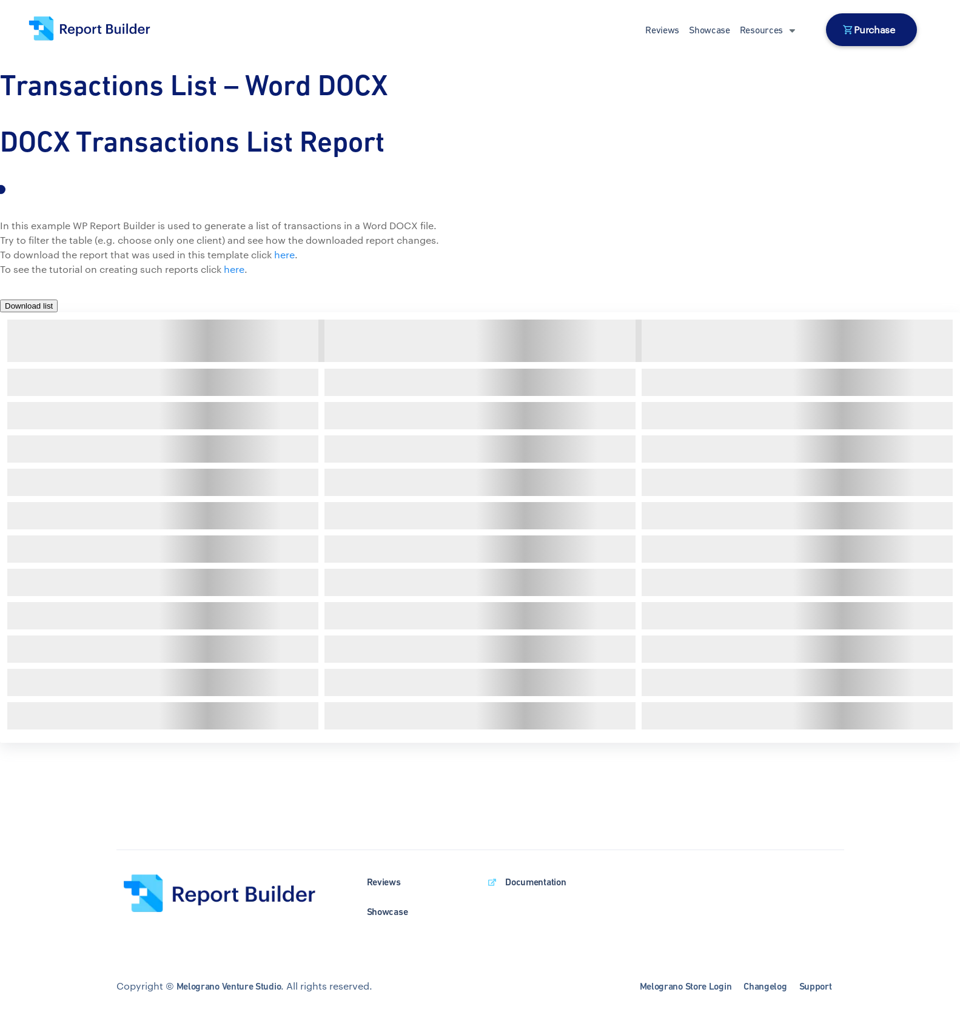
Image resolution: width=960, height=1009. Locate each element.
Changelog (765, 986)
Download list (29, 305)
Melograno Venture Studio (228, 986)
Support (815, 986)
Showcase (709, 29)
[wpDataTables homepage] (229, 894)
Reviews (662, 29)
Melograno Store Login (686, 986)
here (284, 254)
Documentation (535, 882)
